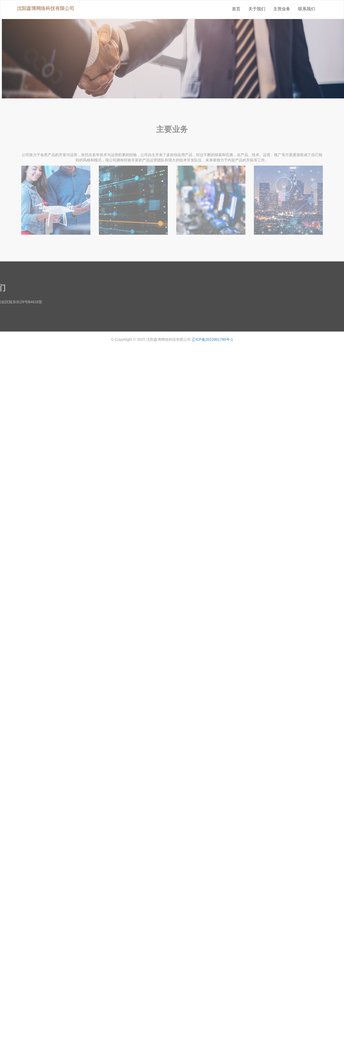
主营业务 (281, 9)
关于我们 (256, 9)
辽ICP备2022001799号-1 (212, 339)
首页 (236, 9)
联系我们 (306, 9)
